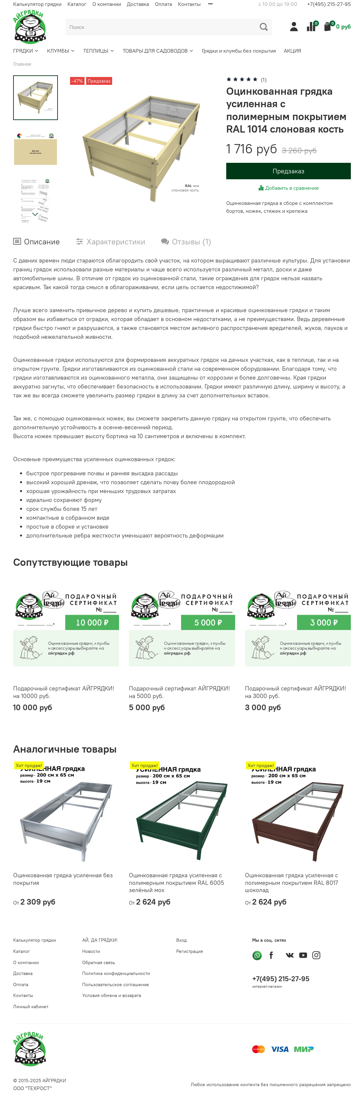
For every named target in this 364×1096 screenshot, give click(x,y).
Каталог (76, 4)
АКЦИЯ (292, 50)
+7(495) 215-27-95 (329, 4)
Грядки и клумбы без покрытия (239, 50)
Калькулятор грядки (37, 4)
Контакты (189, 4)
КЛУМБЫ (61, 50)
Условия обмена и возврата (111, 995)
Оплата (163, 4)
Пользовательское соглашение (115, 984)
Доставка (138, 4)
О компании (106, 4)
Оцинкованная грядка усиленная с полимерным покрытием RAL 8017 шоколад (291, 883)
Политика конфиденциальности (116, 973)
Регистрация (189, 951)
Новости (91, 951)
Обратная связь (98, 962)
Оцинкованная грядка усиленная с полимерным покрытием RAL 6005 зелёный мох (176, 883)
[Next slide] (35, 214)
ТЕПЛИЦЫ (98, 50)
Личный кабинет (30, 1006)
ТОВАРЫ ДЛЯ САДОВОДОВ (158, 50)
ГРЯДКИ (26, 50)
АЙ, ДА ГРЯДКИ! (99, 940)
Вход (181, 940)
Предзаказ (288, 171)
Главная (22, 64)
